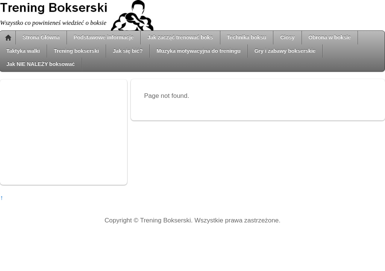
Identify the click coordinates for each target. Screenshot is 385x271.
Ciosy (287, 37)
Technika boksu (247, 37)
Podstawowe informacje (103, 37)
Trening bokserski (76, 51)
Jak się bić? (127, 51)
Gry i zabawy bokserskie (285, 51)
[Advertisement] (63, 132)
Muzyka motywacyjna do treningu (198, 51)
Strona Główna (41, 37)
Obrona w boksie (330, 37)
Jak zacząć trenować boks (180, 37)
